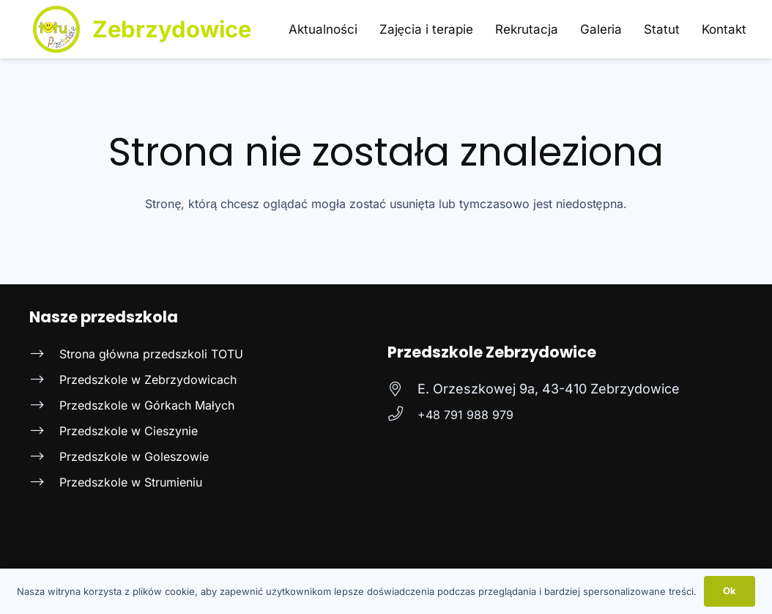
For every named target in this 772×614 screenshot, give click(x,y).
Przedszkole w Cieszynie (128, 430)
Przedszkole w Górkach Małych (146, 405)
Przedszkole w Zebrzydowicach (148, 379)
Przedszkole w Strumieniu (130, 482)
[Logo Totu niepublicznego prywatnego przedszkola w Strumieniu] (56, 29)
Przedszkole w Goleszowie (134, 456)
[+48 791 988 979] (402, 414)
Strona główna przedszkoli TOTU (151, 354)
